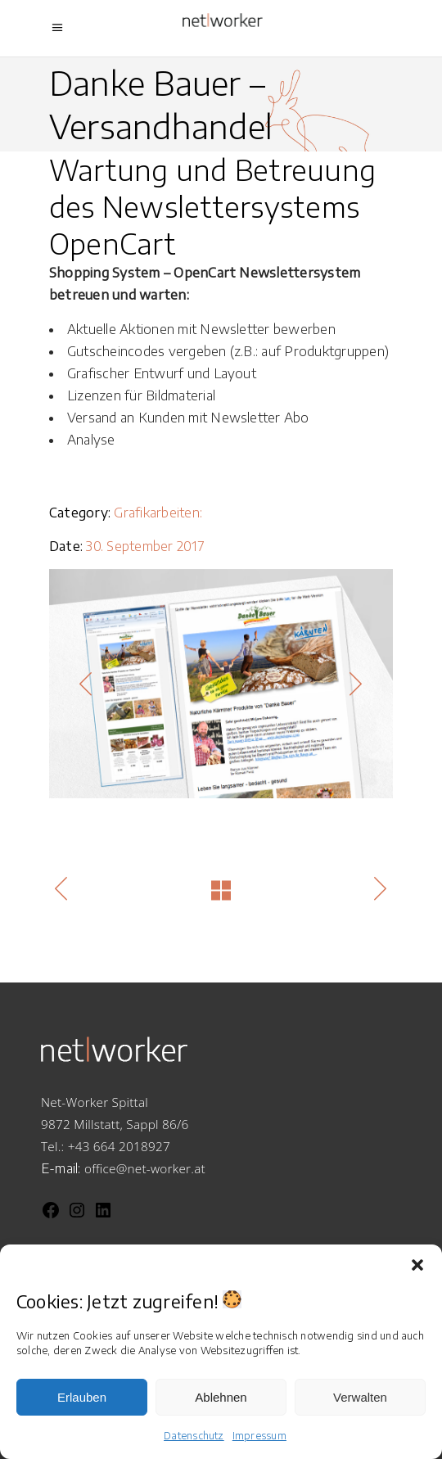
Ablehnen (220, 1397)
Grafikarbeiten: (158, 512)
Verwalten (360, 1397)
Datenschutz (194, 1436)
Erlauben (81, 1397)
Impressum (259, 1436)
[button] (417, 1265)
